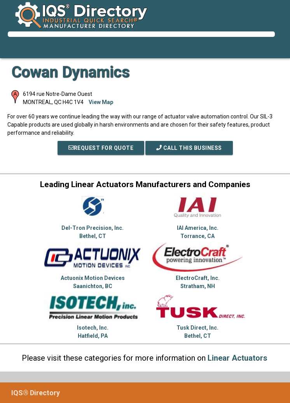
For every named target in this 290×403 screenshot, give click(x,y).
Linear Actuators (237, 358)
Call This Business (189, 148)
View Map (101, 102)
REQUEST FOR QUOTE (101, 148)
